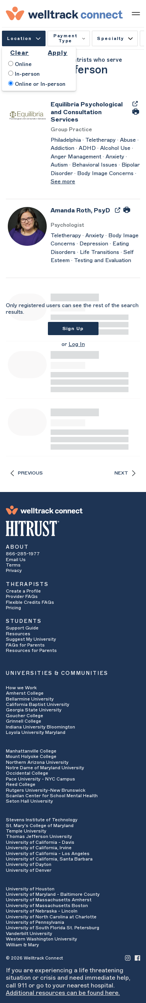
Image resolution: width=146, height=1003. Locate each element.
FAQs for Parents (25, 645)
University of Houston (30, 889)
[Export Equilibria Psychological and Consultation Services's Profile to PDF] (135, 103)
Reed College (20, 784)
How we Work (21, 687)
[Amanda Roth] (80, 213)
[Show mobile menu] (136, 13)
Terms (13, 565)
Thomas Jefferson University (39, 836)
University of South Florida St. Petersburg (52, 927)
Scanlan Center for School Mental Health (52, 795)
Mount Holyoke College (31, 756)
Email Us (16, 559)
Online (20, 64)
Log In (77, 344)
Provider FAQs (22, 596)
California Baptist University (37, 704)
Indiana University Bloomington (40, 727)
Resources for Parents (31, 650)
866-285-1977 (23, 553)
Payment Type (69, 38)
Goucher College (24, 715)
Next (124, 473)
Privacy (14, 570)
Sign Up (73, 328)
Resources (18, 633)
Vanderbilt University (29, 933)
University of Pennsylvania (35, 922)
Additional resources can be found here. (63, 993)
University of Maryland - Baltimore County (53, 894)
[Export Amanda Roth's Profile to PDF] (118, 210)
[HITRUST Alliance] (73, 528)
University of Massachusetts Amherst (48, 899)
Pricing (13, 607)
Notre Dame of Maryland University (45, 767)
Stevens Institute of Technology (41, 819)
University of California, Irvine (39, 847)
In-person (24, 74)
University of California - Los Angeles (48, 853)
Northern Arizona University (37, 762)
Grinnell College (23, 721)
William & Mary (22, 944)
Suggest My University (31, 639)
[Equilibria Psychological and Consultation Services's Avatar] (27, 115)
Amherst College (25, 693)
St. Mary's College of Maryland (40, 825)
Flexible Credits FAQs (30, 602)
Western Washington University (41, 939)
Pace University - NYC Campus (40, 779)
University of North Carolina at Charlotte (51, 916)
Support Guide (22, 628)
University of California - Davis (40, 842)
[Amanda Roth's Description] (95, 248)
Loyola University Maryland (35, 732)
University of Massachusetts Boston (47, 905)
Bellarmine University (30, 699)
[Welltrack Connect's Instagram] (127, 958)
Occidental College (27, 773)
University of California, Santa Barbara (49, 859)
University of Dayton (28, 864)
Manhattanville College (31, 751)
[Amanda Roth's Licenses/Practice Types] (95, 225)
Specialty (114, 39)
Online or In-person (36, 84)
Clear (19, 53)
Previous (27, 473)
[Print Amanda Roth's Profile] (127, 210)
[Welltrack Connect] (64, 13)
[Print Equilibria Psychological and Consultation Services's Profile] (136, 111)
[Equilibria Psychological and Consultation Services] (89, 112)
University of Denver (28, 870)
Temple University (26, 831)
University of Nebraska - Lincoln (41, 911)
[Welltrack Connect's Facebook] (137, 958)
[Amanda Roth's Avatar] (27, 226)
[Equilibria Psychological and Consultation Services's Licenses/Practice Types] (95, 130)
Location (23, 39)
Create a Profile (23, 591)
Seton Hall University (29, 801)
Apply (57, 53)
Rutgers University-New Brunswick (45, 790)
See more (63, 181)
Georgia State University (34, 709)
